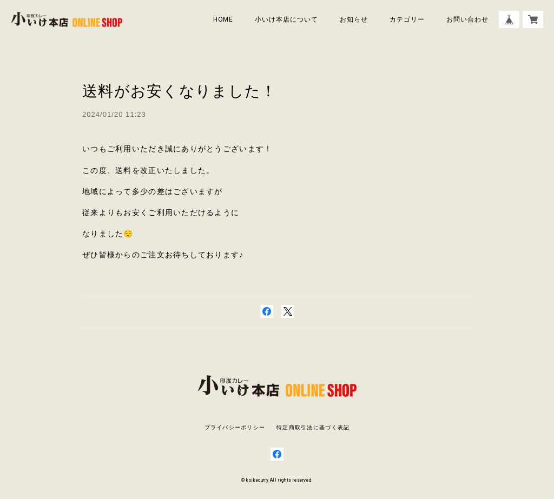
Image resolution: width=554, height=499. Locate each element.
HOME (223, 19)
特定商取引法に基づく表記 (312, 427)
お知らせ (354, 19)
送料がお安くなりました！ (179, 91)
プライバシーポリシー (235, 427)
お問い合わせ (467, 19)
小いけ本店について (286, 19)
